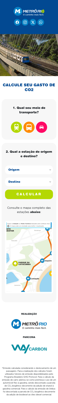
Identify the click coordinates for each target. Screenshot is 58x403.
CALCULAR (29, 194)
